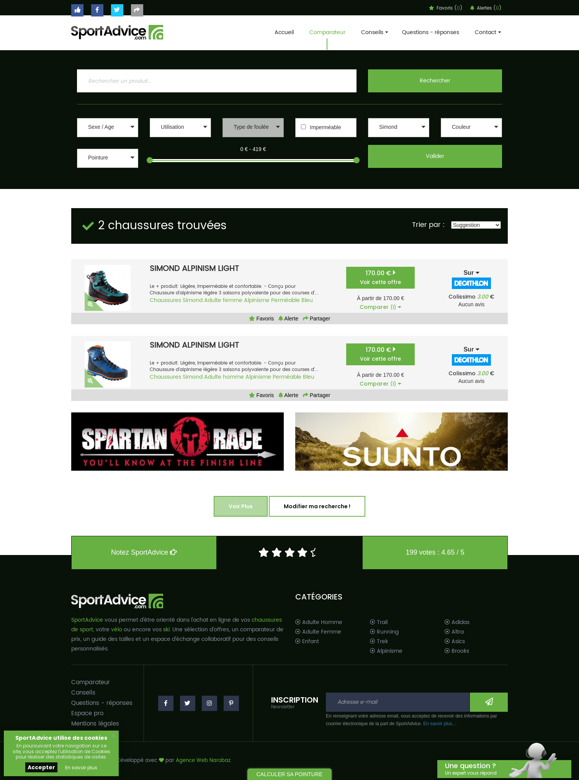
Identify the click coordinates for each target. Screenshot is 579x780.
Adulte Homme (318, 622)
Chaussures (165, 300)
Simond (193, 300)
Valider (435, 156)
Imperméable (325, 127)
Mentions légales (95, 724)
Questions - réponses (430, 32)
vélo (116, 629)
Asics (455, 641)
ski (166, 629)
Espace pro (87, 713)
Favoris (261, 318)
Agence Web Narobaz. (204, 761)
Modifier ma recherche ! (317, 506)
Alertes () (486, 8)
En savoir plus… (439, 723)
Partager (316, 318)
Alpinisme (257, 300)
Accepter (41, 767)
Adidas (457, 622)
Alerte (288, 318)
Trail (379, 622)
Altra (454, 632)
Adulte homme (224, 377)
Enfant (307, 641)
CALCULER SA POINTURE (290, 774)
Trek (379, 641)
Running (384, 632)
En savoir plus (81, 767)
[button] (107, 127)
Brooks (457, 651)
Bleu (307, 300)
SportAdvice (87, 620)
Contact (487, 32)
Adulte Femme (318, 632)
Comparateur (327, 32)
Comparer (380, 307)
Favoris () (446, 8)
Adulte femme (223, 300)
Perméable (285, 300)
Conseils (373, 32)
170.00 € (380, 277)
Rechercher (435, 80)
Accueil (284, 32)
